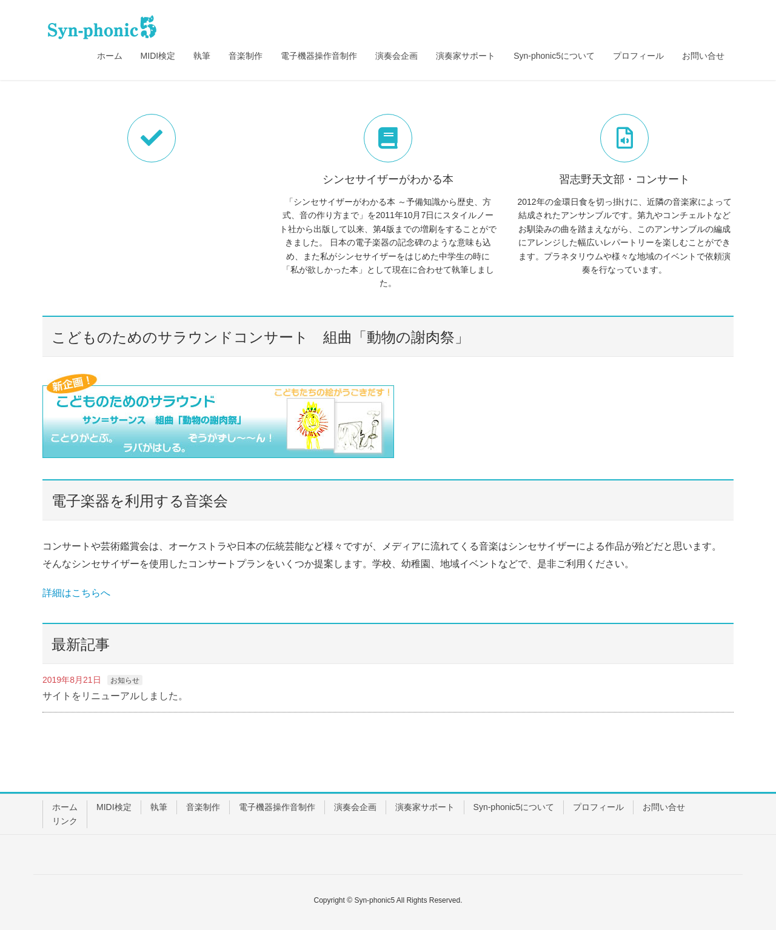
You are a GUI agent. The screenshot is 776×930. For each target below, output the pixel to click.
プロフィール (598, 807)
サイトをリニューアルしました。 (115, 696)
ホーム (65, 807)
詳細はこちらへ (76, 593)
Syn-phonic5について (514, 807)
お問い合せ (664, 807)
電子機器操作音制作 (277, 807)
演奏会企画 (355, 807)
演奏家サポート (425, 807)
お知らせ (124, 680)
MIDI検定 (114, 807)
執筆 (158, 807)
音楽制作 (203, 807)
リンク (65, 821)
